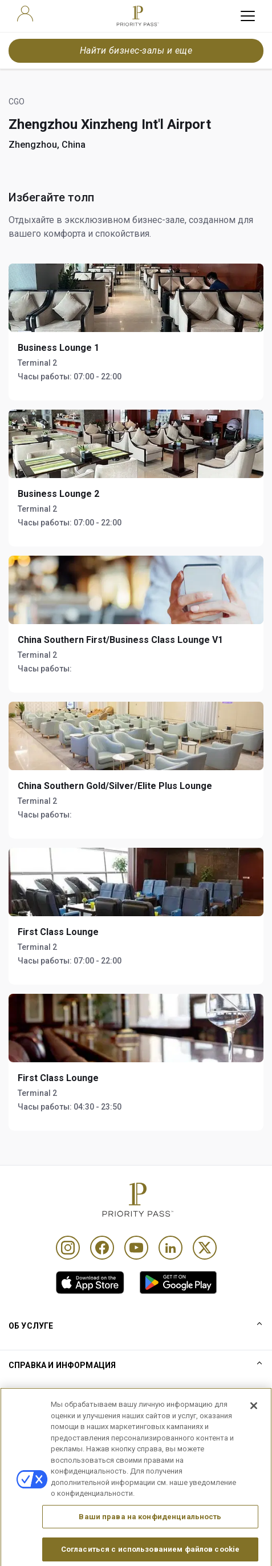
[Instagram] (68, 1248)
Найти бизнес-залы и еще (136, 50)
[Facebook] (102, 1248)
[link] (90, 1282)
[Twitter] (205, 1248)
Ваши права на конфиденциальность (150, 1535)
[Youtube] (136, 1248)
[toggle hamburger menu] (248, 16)
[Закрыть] (253, 1424)
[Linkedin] (170, 1248)
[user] (25, 14)
